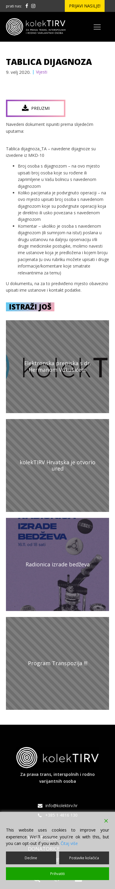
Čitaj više (69, 843)
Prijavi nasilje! (84, 6)
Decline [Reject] (31, 857)
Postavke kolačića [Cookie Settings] (84, 857)
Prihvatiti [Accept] (57, 873)
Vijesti (41, 72)
